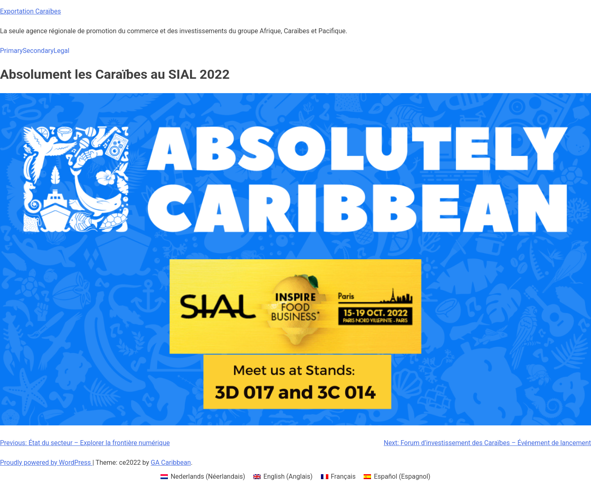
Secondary (38, 51)
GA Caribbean (171, 462)
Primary (11, 51)
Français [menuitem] (343, 476)
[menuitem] (202, 476)
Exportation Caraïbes (30, 11)
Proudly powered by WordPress (46, 462)
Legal (61, 51)
